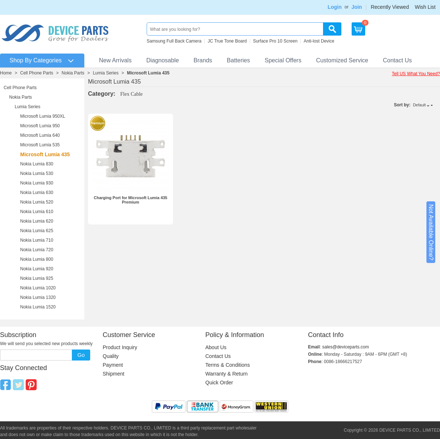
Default (419, 105)
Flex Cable (131, 94)
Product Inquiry (120, 347)
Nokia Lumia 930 (36, 183)
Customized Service (342, 60)
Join (356, 7)
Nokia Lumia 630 (36, 192)
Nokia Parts (73, 73)
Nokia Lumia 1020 (38, 287)
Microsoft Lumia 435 (148, 73)
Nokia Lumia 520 (36, 202)
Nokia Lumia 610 (36, 211)
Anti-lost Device (319, 41)
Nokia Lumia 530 (36, 173)
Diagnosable (162, 60)
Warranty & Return (226, 374)
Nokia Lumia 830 (36, 164)
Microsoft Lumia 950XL (42, 116)
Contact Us (397, 60)
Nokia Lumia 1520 (38, 307)
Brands (203, 60)
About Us (216, 347)
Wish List (425, 7)
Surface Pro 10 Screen (275, 41)
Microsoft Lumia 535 (40, 144)
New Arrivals (115, 60)
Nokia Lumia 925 (36, 278)
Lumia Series (105, 73)
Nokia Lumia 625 (36, 230)
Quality (111, 356)
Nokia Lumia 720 (36, 249)
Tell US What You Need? (416, 73)
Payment (113, 365)
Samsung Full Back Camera (174, 41)
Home (6, 73)
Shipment (113, 374)
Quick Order (219, 382)
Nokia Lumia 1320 (38, 297)
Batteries (238, 60)
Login (335, 7)
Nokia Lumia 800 (36, 259)
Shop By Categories (36, 60)
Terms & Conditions (227, 365)
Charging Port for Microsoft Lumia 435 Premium (130, 199)
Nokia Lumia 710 (36, 240)
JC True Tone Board (227, 41)
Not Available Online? (431, 232)
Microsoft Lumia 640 (40, 135)
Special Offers (283, 60)
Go (81, 355)
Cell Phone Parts (36, 73)
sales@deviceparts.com (345, 347)
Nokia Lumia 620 (36, 221)
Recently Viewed (390, 7)
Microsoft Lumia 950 (40, 125)
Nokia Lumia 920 (36, 268)
